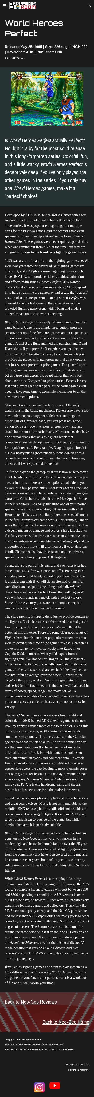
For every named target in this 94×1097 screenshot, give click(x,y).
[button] (4, 5)
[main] (47, 28)
